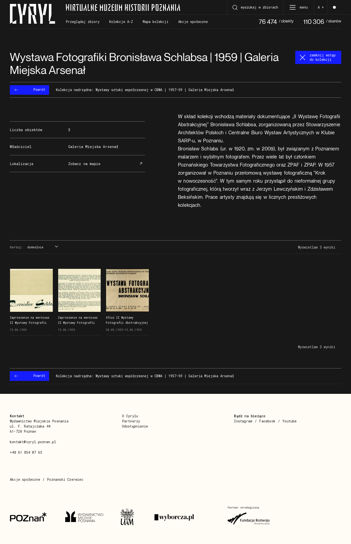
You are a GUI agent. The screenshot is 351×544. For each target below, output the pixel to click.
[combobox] (42, 247)
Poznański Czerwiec (65, 479)
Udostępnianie (135, 426)
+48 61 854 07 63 (26, 452)
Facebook (267, 421)
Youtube (289, 421)
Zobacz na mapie (106, 163)
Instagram (243, 421)
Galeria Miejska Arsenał (93, 146)
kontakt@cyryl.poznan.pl (33, 441)
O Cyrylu (130, 416)
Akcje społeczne (25, 479)
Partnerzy (131, 421)
